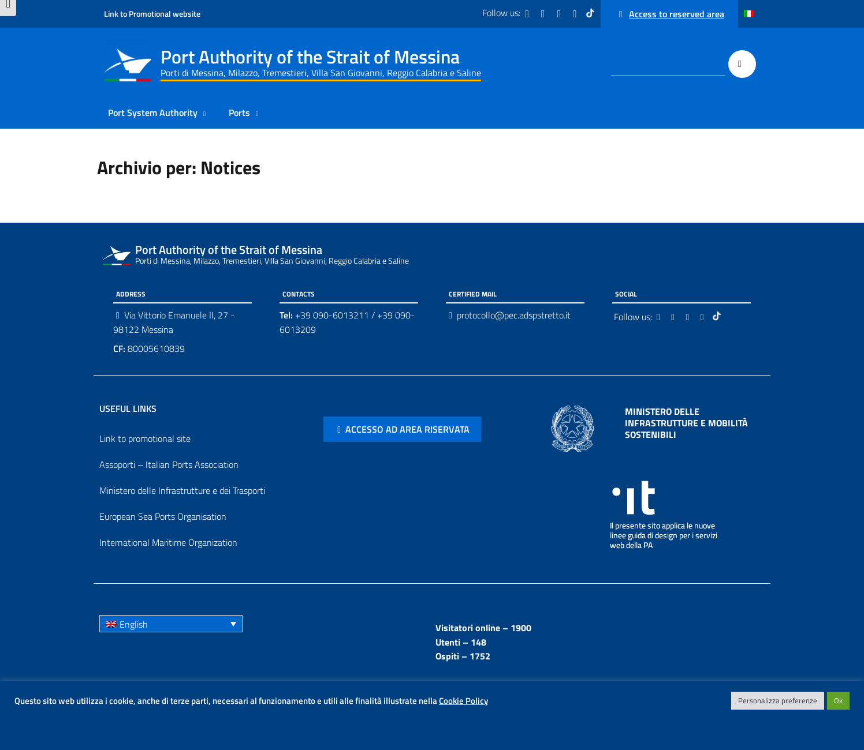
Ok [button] (838, 700)
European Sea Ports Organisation (162, 516)
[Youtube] (576, 14)
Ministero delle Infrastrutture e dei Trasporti (182, 490)
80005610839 (149, 348)
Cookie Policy (463, 700)
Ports (239, 112)
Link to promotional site (145, 438)
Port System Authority (153, 112)
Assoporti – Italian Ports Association (169, 464)
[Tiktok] (591, 14)
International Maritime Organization (168, 542)
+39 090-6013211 (332, 315)
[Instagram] (560, 14)
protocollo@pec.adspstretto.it (514, 315)
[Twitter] (544, 14)
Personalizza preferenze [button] (777, 700)
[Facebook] (528, 14)
